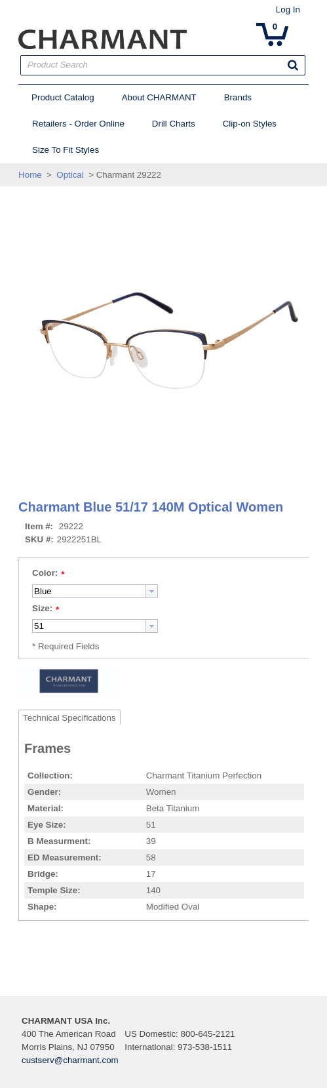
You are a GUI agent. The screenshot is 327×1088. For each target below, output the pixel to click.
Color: (39, 573)
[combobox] (90, 591)
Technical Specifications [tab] (64, 718)
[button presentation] (146, 591)
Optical (64, 175)
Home (25, 175)
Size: (37, 608)
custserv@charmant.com (64, 1060)
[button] (298, 64)
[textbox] (83, 591)
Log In (293, 9)
